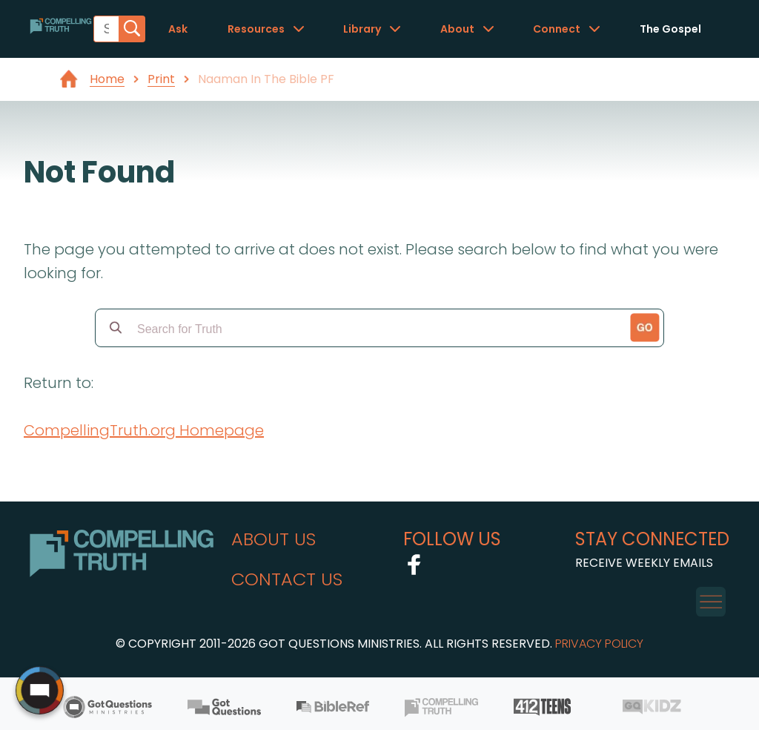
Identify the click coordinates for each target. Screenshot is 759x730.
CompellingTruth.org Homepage (144, 430)
